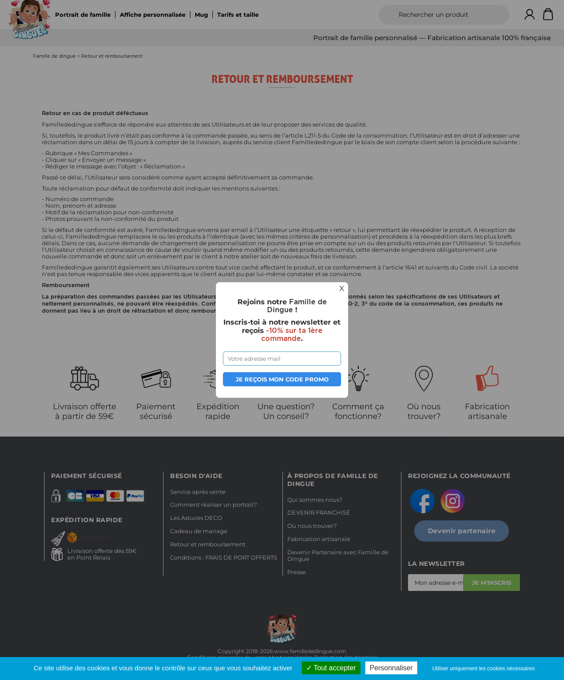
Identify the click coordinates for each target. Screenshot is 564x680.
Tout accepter (331, 668)
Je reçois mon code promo (282, 379)
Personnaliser (391, 668)
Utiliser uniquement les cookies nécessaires (483, 668)
